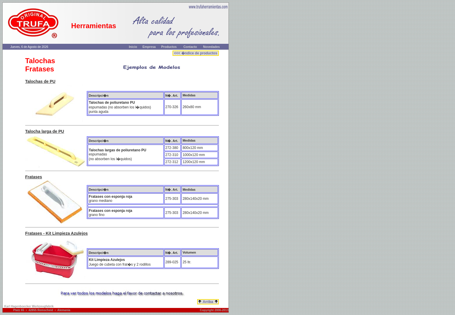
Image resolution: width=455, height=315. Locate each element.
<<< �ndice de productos (195, 53)
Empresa (149, 46)
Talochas (34, 81)
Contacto (190, 46)
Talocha (32, 131)
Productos (169, 46)
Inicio (133, 46)
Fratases (33, 177)
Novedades (211, 46)
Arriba (208, 302)
